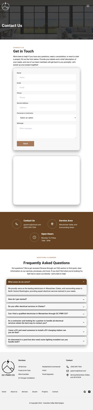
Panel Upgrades (48, 374)
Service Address (46, 106)
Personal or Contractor (46, 116)
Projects (45, 392)
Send (25, 144)
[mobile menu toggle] (88, 6)
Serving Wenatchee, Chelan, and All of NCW (78, 376)
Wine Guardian (23, 374)
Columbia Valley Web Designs (53, 403)
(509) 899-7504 (30, 227)
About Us (14, 392)
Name (46, 76)
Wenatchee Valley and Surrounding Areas (68, 226)
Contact (55, 392)
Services (25, 392)
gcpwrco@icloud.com (32, 225)
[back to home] (5, 6)
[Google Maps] (85, 392)
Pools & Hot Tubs (24, 370)
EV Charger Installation (26, 378)
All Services (22, 367)
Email (46, 86)
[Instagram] (89, 392)
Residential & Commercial (51, 367)
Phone (46, 96)
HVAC (44, 370)
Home (4, 392)
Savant (34, 392)
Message (46, 130)
